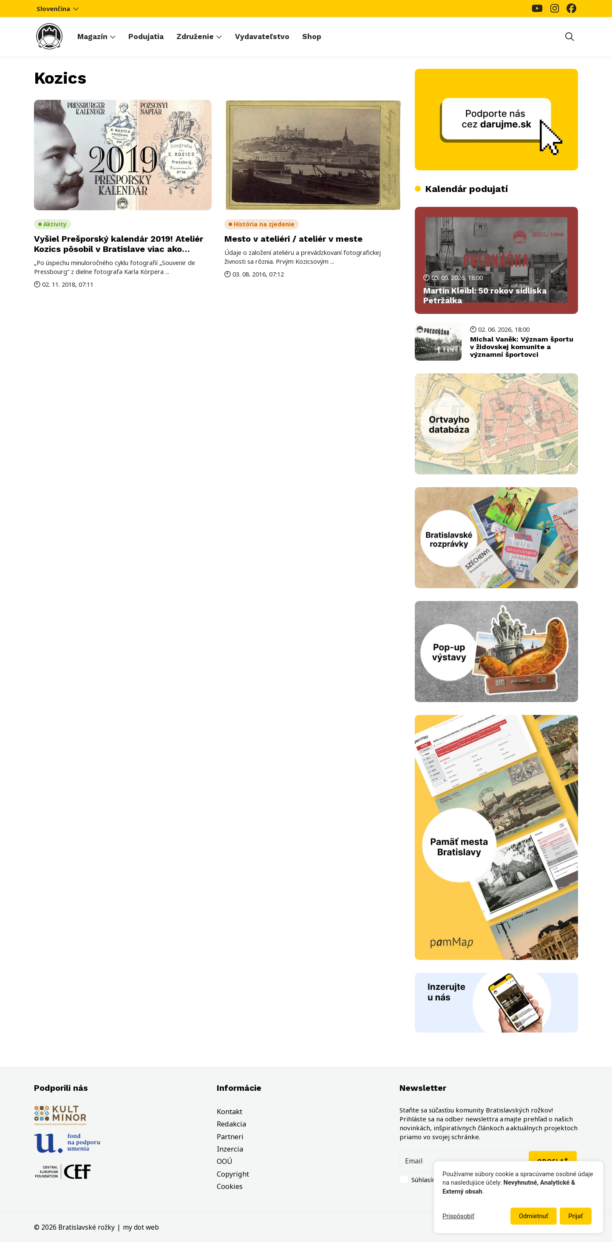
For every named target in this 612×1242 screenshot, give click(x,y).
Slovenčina (58, 8)
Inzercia (230, 1149)
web (152, 1227)
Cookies (230, 1186)
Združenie (195, 36)
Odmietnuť (533, 1216)
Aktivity (55, 224)
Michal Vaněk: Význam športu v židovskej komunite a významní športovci (521, 346)
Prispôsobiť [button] (458, 1216)
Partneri (230, 1136)
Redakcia (231, 1124)
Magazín (92, 36)
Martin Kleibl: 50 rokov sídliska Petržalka (485, 295)
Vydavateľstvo (262, 36)
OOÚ (224, 1161)
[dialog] (519, 1197)
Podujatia (146, 36)
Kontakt (229, 1111)
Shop (311, 36)
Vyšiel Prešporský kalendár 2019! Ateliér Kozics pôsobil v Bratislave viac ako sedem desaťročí (118, 249)
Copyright (233, 1174)
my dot (133, 1227)
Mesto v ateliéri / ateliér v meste (293, 239)
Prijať (575, 1216)
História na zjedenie (264, 224)
